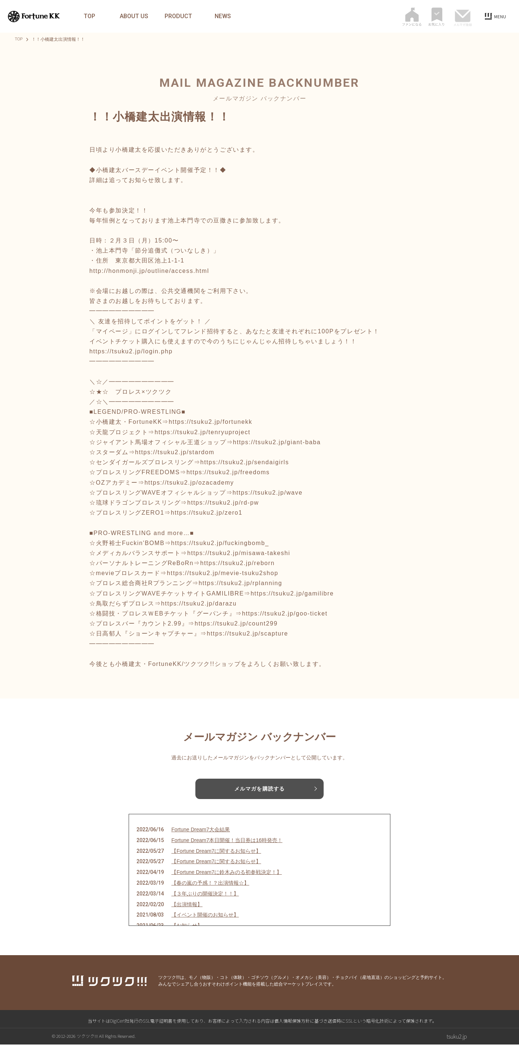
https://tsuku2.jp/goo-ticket (285, 613)
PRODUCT (178, 16)
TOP (89, 16)
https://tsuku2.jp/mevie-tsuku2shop (222, 573)
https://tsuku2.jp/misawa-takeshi (238, 553)
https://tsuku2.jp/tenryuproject (203, 432)
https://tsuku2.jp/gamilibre (292, 593)
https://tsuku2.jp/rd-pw (223, 502)
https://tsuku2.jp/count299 (236, 623)
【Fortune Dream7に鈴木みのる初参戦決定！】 (226, 874)
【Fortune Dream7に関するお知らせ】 (216, 852)
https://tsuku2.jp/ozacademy (189, 482)
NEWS (223, 16)
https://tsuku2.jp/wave (267, 492)
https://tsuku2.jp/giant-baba (277, 442)
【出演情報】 (186, 905)
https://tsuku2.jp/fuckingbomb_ (220, 543)
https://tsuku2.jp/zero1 (206, 512)
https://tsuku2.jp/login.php (131, 351)
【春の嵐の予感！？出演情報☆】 (210, 884)
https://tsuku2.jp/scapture (247, 633)
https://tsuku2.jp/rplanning (240, 583)
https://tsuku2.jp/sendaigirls (244, 462)
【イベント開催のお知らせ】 (205, 916)
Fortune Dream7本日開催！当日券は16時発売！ (226, 841)
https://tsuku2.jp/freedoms (228, 472)
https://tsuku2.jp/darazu (199, 603)
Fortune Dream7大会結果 (200, 831)
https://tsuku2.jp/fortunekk (210, 422)
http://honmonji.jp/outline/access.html (149, 271)
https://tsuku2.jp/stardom (174, 452)
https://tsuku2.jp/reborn (237, 563)
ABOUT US (134, 16)
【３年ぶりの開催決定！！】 (205, 895)
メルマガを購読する (259, 789)
